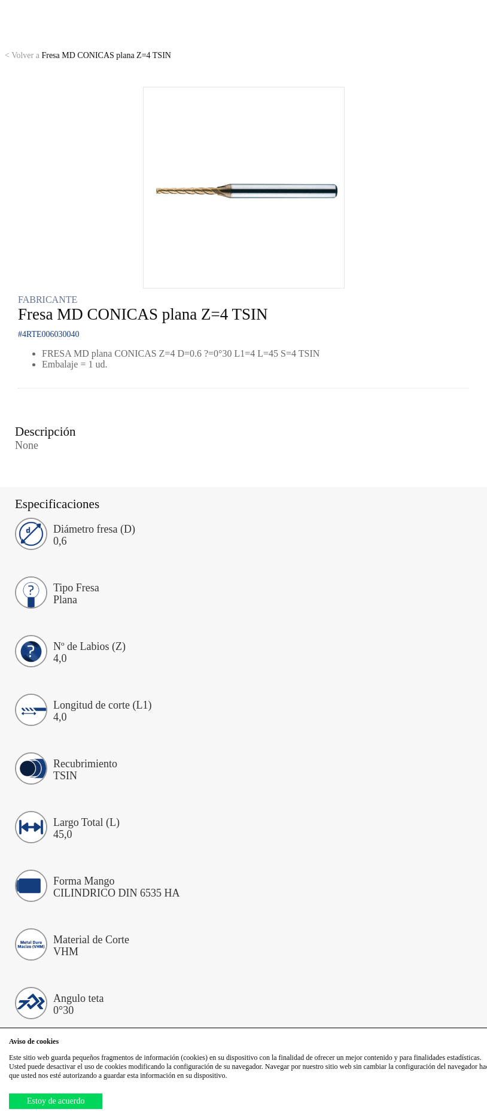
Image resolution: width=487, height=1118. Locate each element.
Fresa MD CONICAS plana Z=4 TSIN (88, 55)
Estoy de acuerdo (55, 1100)
